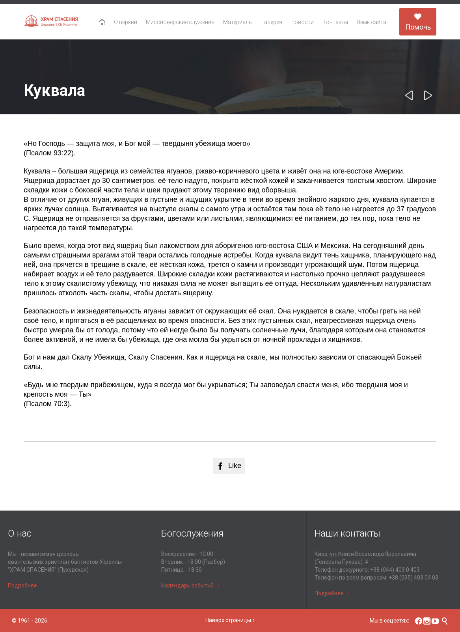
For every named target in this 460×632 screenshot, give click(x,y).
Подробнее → (26, 585)
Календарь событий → (190, 585)
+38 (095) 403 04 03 (413, 577)
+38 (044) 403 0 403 (395, 570)
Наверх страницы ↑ (230, 620)
